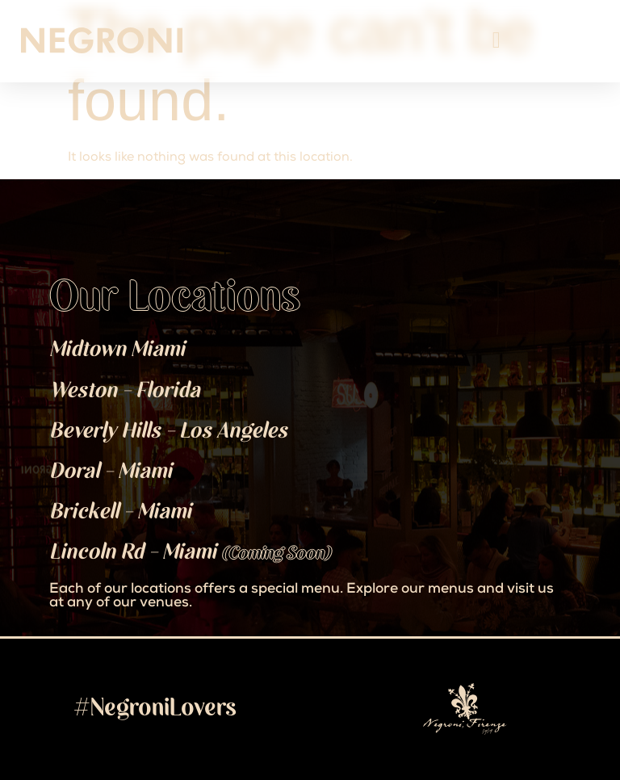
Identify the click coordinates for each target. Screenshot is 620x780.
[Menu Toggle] (496, 40)
